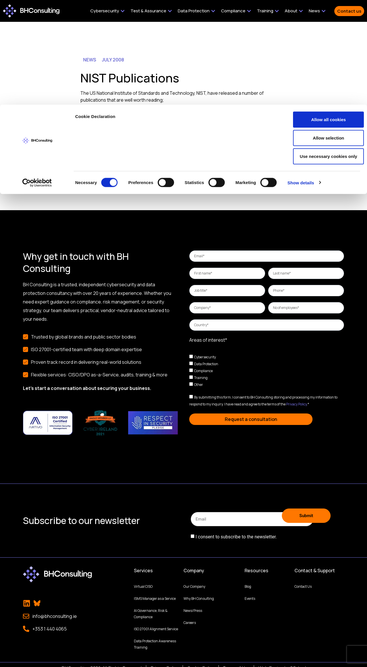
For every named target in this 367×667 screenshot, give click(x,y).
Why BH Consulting (199, 591)
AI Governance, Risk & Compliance (150, 606)
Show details (301, 78)
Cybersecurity (205, 357)
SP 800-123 (103, 131)
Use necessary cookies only (319, 51)
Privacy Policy (296, 404)
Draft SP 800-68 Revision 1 (119, 111)
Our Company (194, 579)
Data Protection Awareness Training (155, 637)
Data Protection (206, 363)
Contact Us (303, 579)
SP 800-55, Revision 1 (114, 138)
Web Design (270, 661)
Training (201, 377)
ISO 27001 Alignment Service (156, 621)
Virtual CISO (143, 579)
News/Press (193, 603)
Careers (190, 615)
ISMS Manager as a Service (155, 591)
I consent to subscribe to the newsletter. (236, 532)
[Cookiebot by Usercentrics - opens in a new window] (37, 78)
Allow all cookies (319, 14)
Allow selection (319, 33)
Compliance (203, 370)
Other (198, 384)
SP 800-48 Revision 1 (113, 124)
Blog (248, 579)
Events (250, 591)
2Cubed (298, 661)
